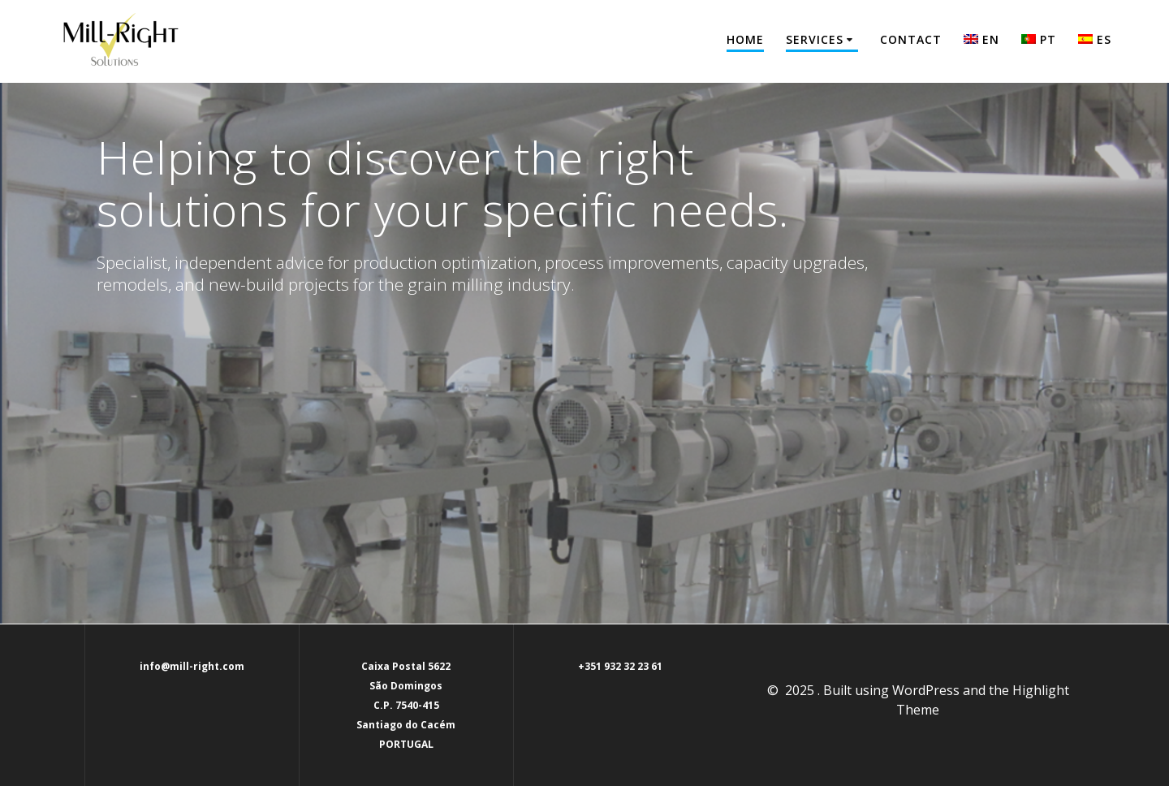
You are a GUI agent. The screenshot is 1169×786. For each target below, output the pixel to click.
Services (814, 39)
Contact (911, 39)
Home (745, 39)
